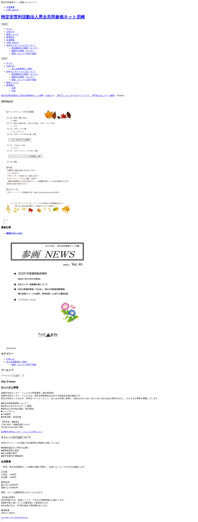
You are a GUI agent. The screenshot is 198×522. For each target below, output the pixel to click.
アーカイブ (6, 376)
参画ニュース (12, 34)
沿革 (13, 88)
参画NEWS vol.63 (14, 233)
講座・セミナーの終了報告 (23, 53)
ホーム (9, 29)
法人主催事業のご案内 (21, 69)
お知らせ (10, 31)
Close (4, 58)
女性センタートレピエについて (20, 45)
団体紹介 (10, 37)
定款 (13, 91)
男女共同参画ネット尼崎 (43, 17)
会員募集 (10, 7)
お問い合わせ (12, 10)
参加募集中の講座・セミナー (25, 48)
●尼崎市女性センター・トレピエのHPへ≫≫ (21, 432)
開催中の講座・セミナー (22, 51)
